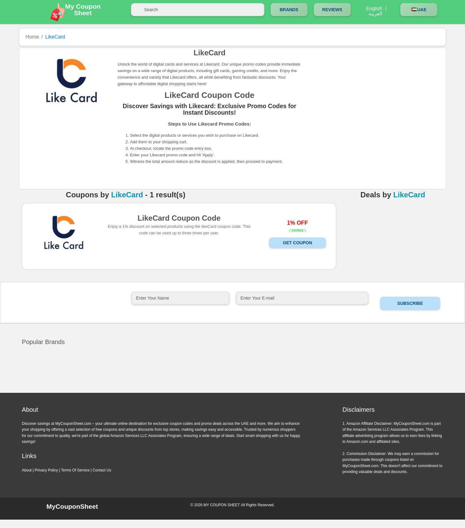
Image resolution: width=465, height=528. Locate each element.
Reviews (332, 9)
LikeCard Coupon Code (179, 218)
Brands (289, 9)
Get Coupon (297, 242)
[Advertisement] (369, 95)
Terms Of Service (75, 470)
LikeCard (127, 195)
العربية (375, 13)
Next (240, 391)
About (26, 470)
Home (32, 36)
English (374, 8)
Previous (225, 391)
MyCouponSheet (72, 506)
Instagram (393, 508)
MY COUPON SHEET (221, 505)
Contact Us (102, 470)
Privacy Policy (46, 470)
